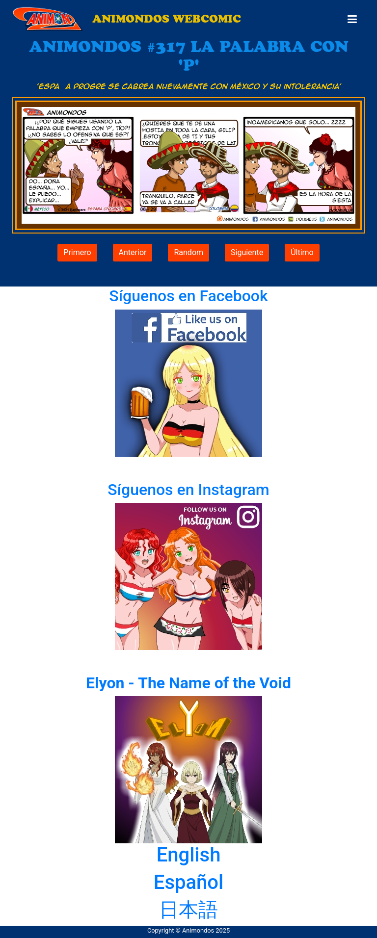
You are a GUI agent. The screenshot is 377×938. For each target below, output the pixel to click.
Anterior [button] (133, 252)
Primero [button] (77, 252)
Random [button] (188, 252)
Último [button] (302, 252)
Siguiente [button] (247, 252)
